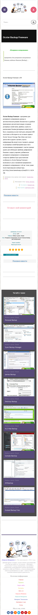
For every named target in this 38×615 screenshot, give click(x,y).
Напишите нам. (31, 185)
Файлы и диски (16, 235)
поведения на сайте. (29, 187)
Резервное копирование (11, 237)
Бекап (22, 235)
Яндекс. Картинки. (30, 181)
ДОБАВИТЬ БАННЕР (11, 254)
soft (18, 233)
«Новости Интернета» (8, 560)
